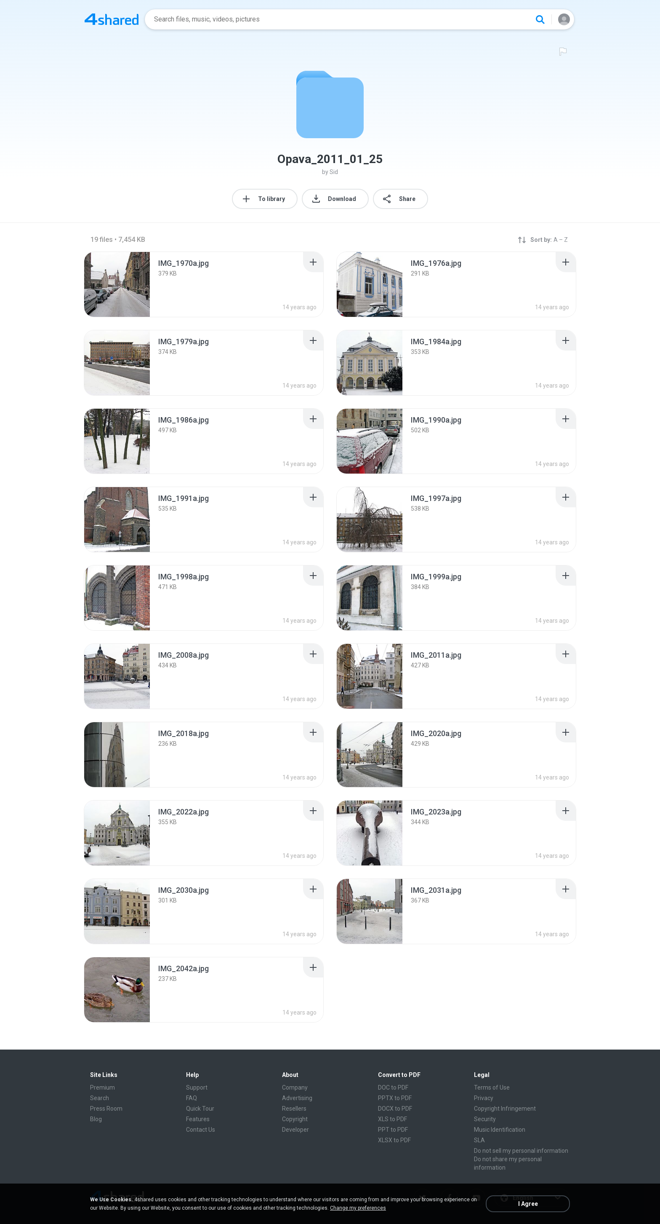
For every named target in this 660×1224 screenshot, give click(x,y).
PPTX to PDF (395, 1098)
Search (99, 1098)
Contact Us (200, 1129)
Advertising (297, 1098)
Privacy (483, 1098)
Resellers (294, 1108)
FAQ (191, 1098)
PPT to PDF (393, 1129)
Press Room (106, 1108)
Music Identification (499, 1129)
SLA (479, 1140)
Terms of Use (492, 1087)
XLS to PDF (392, 1119)
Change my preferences (358, 1208)
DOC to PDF (393, 1087)
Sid (334, 172)
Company (295, 1087)
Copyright (295, 1119)
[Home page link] (111, 19)
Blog (96, 1119)
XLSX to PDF (394, 1140)
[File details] (117, 284)
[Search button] (540, 19)
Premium (102, 1087)
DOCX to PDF (395, 1108)
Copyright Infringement (505, 1108)
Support (197, 1087)
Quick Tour (200, 1108)
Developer (295, 1129)
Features (198, 1119)
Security (485, 1119)
